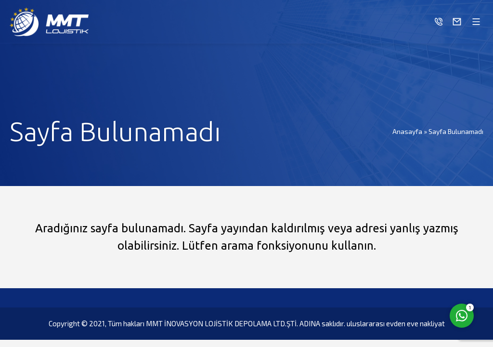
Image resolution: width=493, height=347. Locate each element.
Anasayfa (407, 131)
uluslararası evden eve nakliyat (396, 323)
